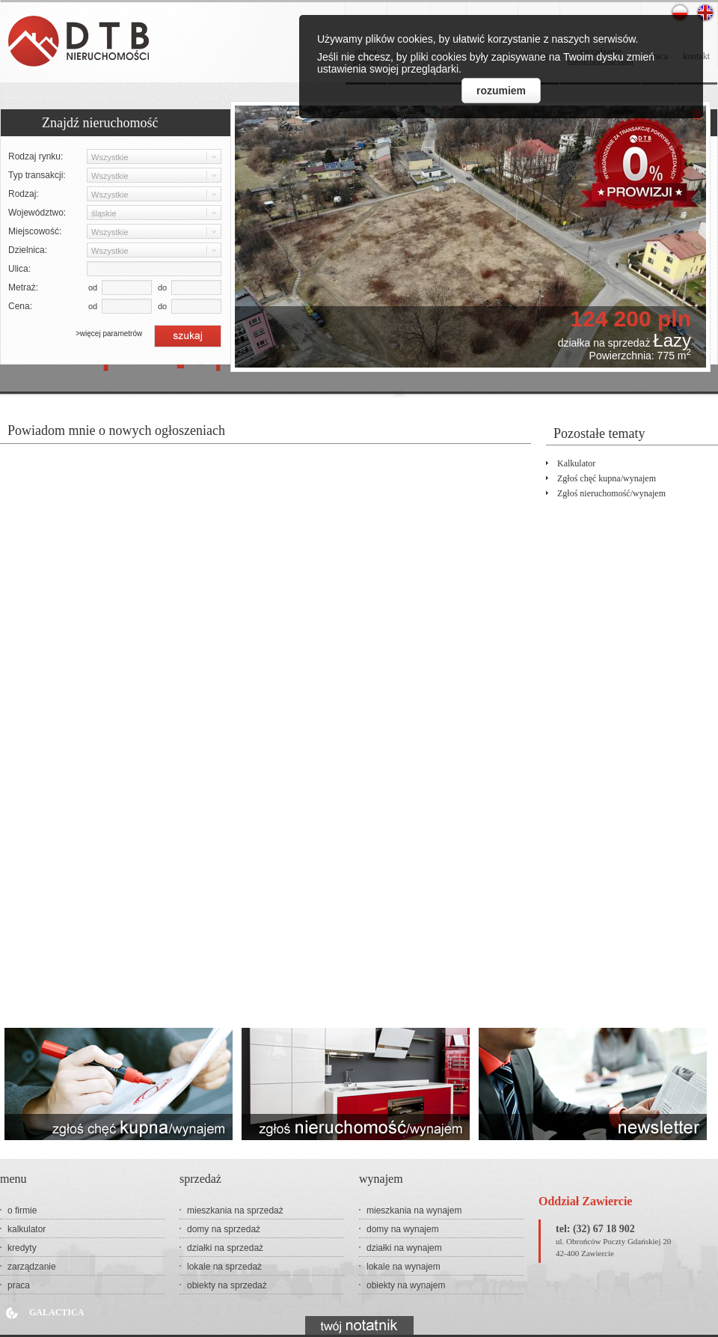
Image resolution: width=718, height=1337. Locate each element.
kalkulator (576, 463)
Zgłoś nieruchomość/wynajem (611, 493)
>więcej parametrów (109, 333)
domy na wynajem (402, 1229)
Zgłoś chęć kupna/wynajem (606, 478)
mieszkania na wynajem (413, 1210)
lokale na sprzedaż (224, 1266)
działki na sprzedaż (225, 1248)
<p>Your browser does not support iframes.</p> (265, 724)
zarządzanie (31, 1266)
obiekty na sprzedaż (227, 1285)
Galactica (56, 1312)
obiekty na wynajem (405, 1285)
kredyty (22, 1248)
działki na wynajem (404, 1248)
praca (18, 1285)
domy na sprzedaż (223, 1229)
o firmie (22, 1210)
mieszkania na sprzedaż (235, 1210)
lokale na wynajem (403, 1266)
